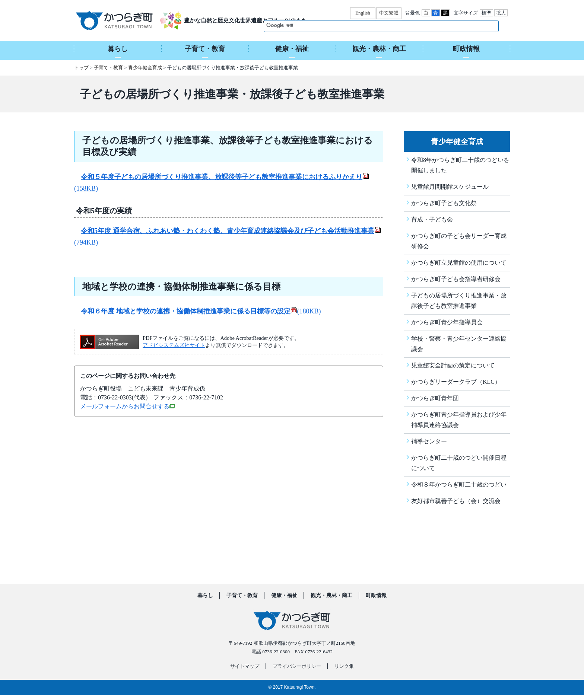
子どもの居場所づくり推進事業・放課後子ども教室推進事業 (459, 300)
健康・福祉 (284, 595)
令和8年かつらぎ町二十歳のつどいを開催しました (460, 165)
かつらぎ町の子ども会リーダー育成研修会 (459, 241)
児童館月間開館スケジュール (450, 187)
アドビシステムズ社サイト (174, 345)
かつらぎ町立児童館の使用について (459, 262)
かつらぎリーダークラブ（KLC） (456, 382)
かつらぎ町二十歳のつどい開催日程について (459, 463)
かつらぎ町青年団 (435, 398)
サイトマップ (244, 666)
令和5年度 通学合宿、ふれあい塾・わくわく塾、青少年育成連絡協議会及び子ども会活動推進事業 (231, 231)
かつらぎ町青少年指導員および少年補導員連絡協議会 (459, 419)
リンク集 (344, 666)
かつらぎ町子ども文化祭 (444, 203)
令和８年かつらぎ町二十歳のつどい (459, 484)
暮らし (205, 595)
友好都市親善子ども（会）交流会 (456, 501)
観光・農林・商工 (331, 595)
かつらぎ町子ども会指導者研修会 (456, 279)
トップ (81, 67)
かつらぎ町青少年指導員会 (447, 322)
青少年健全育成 (145, 67)
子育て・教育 (108, 67)
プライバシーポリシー (297, 666)
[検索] (373, 25)
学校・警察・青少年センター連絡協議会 (459, 343)
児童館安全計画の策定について (453, 365)
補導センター (429, 441)
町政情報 (376, 595)
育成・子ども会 (432, 219)
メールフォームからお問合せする (127, 406)
